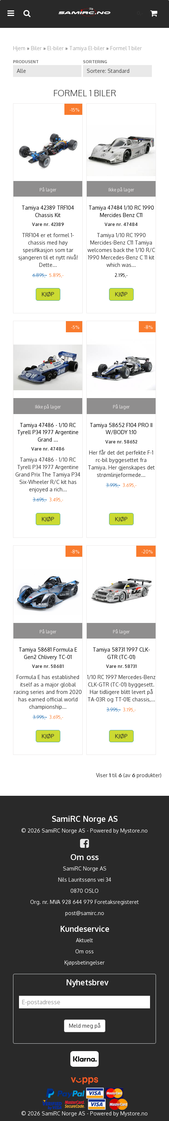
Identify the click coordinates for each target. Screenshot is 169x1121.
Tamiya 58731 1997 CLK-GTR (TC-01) (121, 653)
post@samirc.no (84, 913)
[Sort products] (117, 71)
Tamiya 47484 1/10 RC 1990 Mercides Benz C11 (121, 211)
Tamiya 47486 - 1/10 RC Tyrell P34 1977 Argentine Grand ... (48, 432)
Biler (36, 48)
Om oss (84, 951)
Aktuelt (84, 940)
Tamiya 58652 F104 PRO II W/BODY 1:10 (121, 429)
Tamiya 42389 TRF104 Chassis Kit (48, 211)
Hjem (19, 48)
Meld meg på (85, 1026)
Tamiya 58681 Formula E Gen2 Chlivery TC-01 (48, 653)
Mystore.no (134, 830)
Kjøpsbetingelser (84, 962)
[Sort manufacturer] (47, 71)
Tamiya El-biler (87, 48)
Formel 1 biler (126, 48)
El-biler (55, 48)
